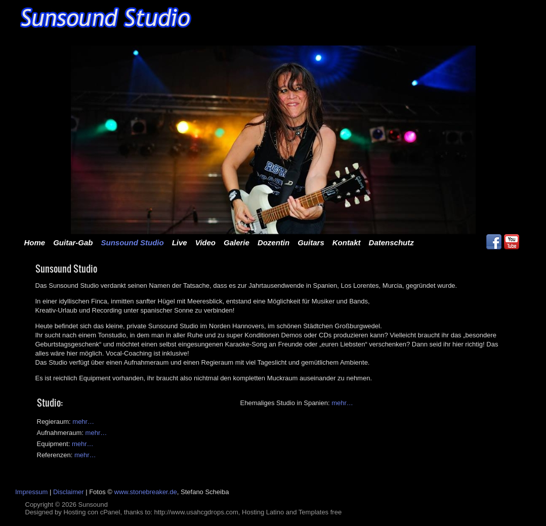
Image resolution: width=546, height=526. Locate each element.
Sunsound (93, 504)
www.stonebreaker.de (145, 492)
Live (179, 242)
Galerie (236, 242)
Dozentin (273, 242)
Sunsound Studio (132, 242)
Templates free (320, 512)
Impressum (31, 492)
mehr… (342, 403)
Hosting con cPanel (91, 512)
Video (205, 242)
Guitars (311, 242)
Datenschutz (391, 242)
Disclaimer (68, 492)
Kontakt (346, 242)
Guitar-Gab (73, 242)
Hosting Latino (263, 512)
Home (35, 242)
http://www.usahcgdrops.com (196, 512)
